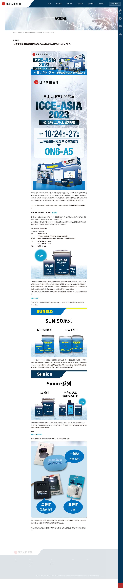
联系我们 (101, 3)
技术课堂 (90, 3)
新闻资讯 (59, 3)
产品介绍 (69, 3)
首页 (49, 3)
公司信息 (80, 3)
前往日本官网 (114, 3)
